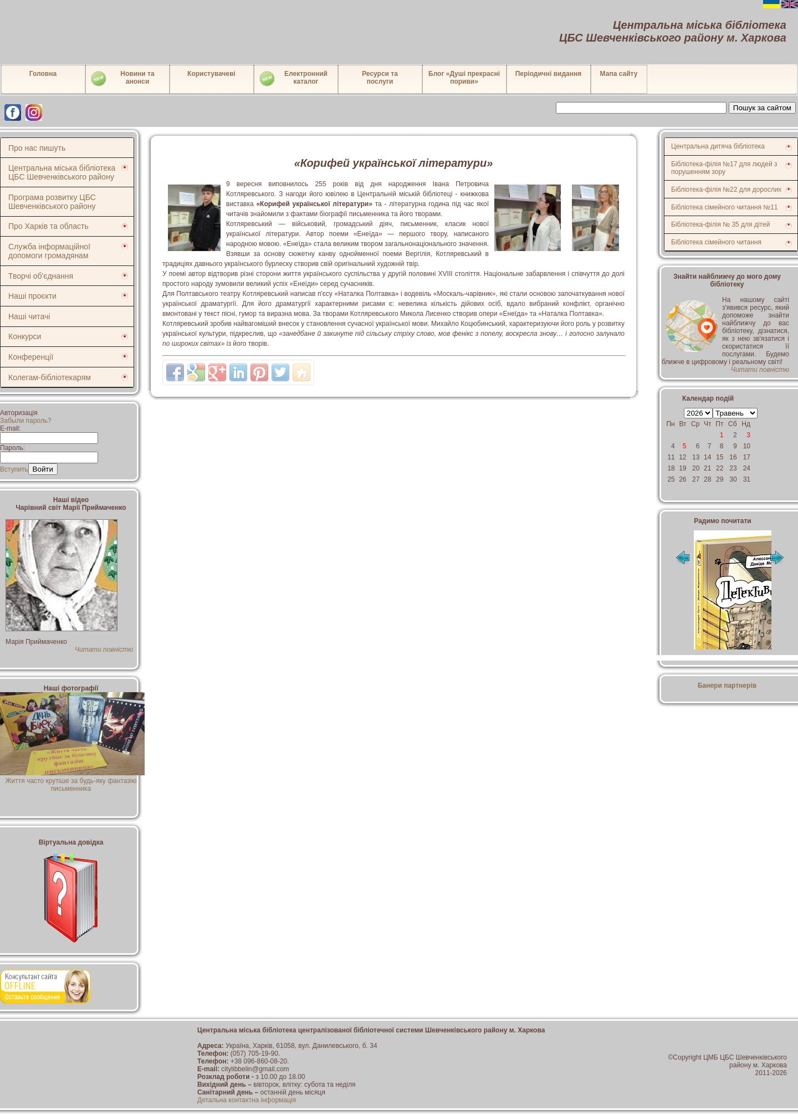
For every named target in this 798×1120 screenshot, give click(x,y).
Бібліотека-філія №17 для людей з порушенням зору (724, 168)
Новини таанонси (122, 79)
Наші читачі (29, 316)
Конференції (30, 356)
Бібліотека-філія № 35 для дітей (720, 224)
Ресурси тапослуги (380, 77)
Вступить (14, 469)
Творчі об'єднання (40, 276)
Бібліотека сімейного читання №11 (724, 207)
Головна (43, 74)
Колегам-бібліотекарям (49, 377)
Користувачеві (211, 74)
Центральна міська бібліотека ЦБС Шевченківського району (61, 172)
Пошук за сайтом (762, 108)
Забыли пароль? (26, 421)
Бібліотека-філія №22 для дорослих (726, 189)
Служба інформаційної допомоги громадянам (49, 251)
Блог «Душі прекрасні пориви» (464, 77)
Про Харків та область (48, 226)
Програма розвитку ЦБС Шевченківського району (52, 202)
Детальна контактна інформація (246, 1100)
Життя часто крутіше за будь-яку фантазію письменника (72, 780)
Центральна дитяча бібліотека (718, 146)
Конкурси (24, 336)
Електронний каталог (293, 79)
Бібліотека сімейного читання (716, 242)
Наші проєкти (32, 295)
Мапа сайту (619, 74)
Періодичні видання (548, 74)
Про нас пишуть (36, 148)
